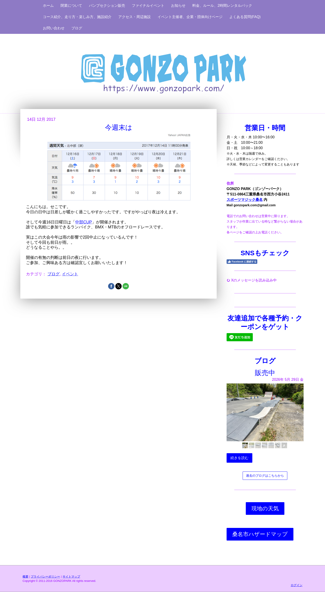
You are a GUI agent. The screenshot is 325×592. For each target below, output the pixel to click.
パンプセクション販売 (107, 5)
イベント (70, 274)
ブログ (76, 28)
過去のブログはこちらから (265, 475)
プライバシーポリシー (45, 576)
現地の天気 (265, 508)
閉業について (71, 5)
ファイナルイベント (148, 5)
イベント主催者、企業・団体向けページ (190, 17)
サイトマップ (71, 576)
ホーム (48, 5)
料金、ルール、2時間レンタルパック (222, 5)
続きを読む (239, 458)
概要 (25, 576)
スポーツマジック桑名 (245, 200)
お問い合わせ (54, 28)
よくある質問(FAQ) (245, 17)
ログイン (296, 585)
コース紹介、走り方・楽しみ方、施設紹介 (77, 17)
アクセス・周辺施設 (134, 17)
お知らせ (178, 5)
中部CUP (83, 222)
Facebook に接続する (242, 261)
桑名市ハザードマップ (260, 534)
